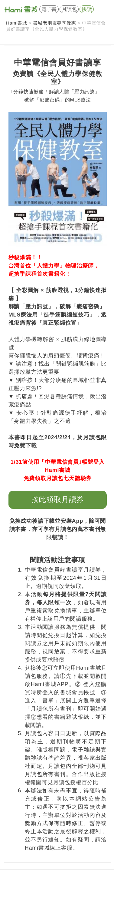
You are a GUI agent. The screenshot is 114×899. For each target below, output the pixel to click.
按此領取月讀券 (57, 499)
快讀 (87, 9)
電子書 (49, 9)
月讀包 (69, 9)
